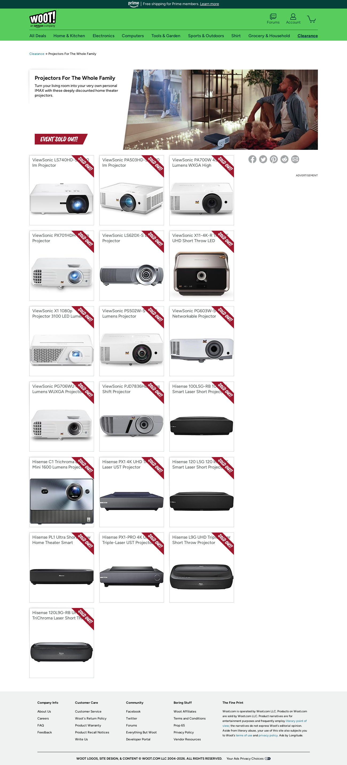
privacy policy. (268, 735)
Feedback (44, 732)
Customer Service (88, 711)
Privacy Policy (184, 732)
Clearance (36, 54)
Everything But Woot (141, 732)
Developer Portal (138, 739)
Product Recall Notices (92, 732)
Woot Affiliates (185, 711)
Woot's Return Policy (90, 718)
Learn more (209, 4)
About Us (44, 711)
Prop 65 (179, 725)
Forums (273, 19)
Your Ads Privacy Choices (245, 758)
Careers (43, 718)
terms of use (244, 735)
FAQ (40, 725)
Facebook (133, 711)
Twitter (131, 718)
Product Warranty (88, 725)
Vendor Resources (187, 739)
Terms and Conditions (190, 718)
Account (293, 19)
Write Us (81, 739)
